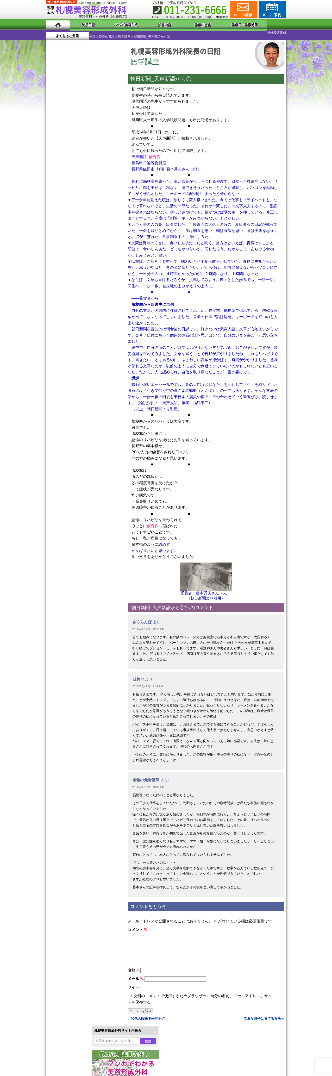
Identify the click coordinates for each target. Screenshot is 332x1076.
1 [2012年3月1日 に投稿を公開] (91, 151)
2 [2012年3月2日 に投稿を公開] (100, 151)
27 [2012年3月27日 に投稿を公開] (72, 179)
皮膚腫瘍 (68, 544)
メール (135, 980)
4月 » (65, 189)
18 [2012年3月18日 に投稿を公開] (54, 172)
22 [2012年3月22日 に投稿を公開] (91, 172)
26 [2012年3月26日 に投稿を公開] (63, 179)
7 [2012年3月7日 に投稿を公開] (82, 158)
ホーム (58, 24)
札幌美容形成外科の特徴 (73, 597)
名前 (133, 972)
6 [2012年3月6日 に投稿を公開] (72, 158)
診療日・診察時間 (219, 24)
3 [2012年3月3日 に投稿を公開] (109, 151)
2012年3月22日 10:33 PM (148, 783)
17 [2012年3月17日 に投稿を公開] (109, 165)
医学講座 (100, 32)
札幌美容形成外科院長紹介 (75, 640)
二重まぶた (70, 449)
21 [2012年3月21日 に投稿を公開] (82, 172)
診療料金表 (178, 24)
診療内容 (146, 24)
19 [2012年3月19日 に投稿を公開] (63, 172)
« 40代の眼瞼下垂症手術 (146, 1020)
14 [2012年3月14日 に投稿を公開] (82, 165)
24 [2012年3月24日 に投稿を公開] (109, 172)
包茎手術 (68, 536)
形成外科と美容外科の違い (75, 605)
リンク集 (62, 649)
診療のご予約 (271, 9)
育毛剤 (67, 518)
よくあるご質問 (264, 24)
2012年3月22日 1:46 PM (147, 682)
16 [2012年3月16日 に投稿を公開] (100, 165)
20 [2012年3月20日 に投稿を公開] (72, 172)
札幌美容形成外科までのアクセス (80, 614)
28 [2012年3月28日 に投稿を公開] (82, 179)
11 (84, 225)
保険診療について (68, 631)
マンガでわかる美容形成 (115, 24)
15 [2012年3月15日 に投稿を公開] (91, 165)
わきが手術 (79, 466)
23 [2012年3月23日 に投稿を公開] (100, 172)
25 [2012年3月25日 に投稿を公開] (54, 179)
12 (88, 225)
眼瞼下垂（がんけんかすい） (84, 423)
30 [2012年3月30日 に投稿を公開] (100, 179)
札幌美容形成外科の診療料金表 (78, 623)
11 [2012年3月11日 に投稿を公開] (54, 165)
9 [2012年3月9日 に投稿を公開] (100, 158)
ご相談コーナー (243, 9)
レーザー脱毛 (72, 492)
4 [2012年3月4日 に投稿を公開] (54, 158)
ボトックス (70, 561)
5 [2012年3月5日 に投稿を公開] (63, 158)
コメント (137, 926)
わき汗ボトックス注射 (78, 475)
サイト (133, 989)
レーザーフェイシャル (78, 501)
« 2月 (53, 189)
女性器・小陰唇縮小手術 (80, 440)
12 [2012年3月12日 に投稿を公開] (63, 165)
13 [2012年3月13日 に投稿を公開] (72, 165)
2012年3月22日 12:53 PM (148, 625)
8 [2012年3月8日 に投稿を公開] (91, 158)
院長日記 (84, 24)
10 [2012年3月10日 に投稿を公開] (109, 158)
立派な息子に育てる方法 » (264, 1020)
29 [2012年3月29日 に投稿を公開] (91, 179)
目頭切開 (68, 553)
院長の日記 (82, 32)
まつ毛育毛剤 (72, 527)
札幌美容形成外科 (58, 32)
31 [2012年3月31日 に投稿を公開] (109, 179)
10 (79, 225)
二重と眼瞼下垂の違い (72, 458)
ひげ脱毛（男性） (75, 510)
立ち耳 (67, 484)
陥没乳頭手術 (72, 432)
